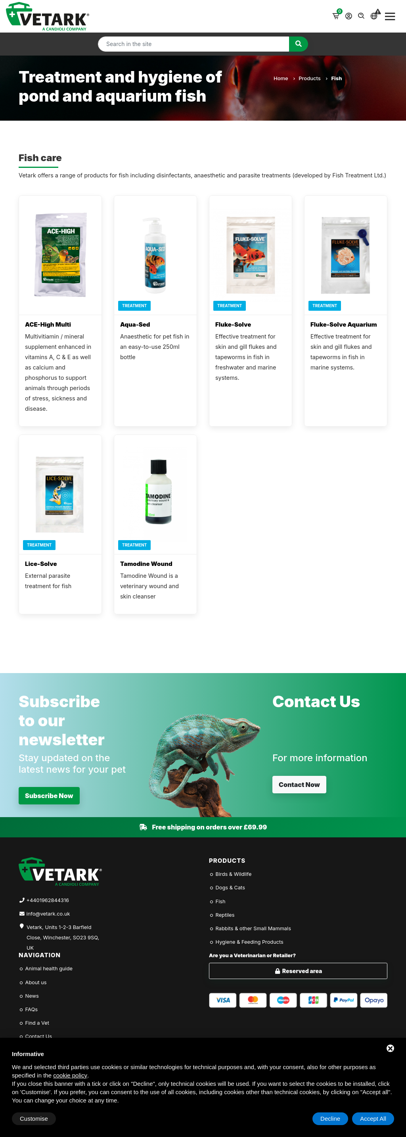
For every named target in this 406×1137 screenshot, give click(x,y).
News (29, 996)
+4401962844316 (48, 900)
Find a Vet (34, 1023)
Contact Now (299, 785)
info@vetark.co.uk (48, 914)
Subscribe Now (49, 796)
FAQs (28, 1009)
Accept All (373, 1118)
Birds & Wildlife (230, 874)
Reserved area (298, 971)
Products (313, 78)
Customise (34, 1118)
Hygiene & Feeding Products (246, 942)
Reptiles (222, 915)
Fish (217, 901)
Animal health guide (46, 969)
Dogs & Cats (227, 888)
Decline (330, 1118)
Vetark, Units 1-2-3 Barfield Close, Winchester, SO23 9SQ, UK (63, 933)
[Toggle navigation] (390, 16)
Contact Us (35, 1036)
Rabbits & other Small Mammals (250, 928)
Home (284, 78)
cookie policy (70, 1075)
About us (33, 982)
